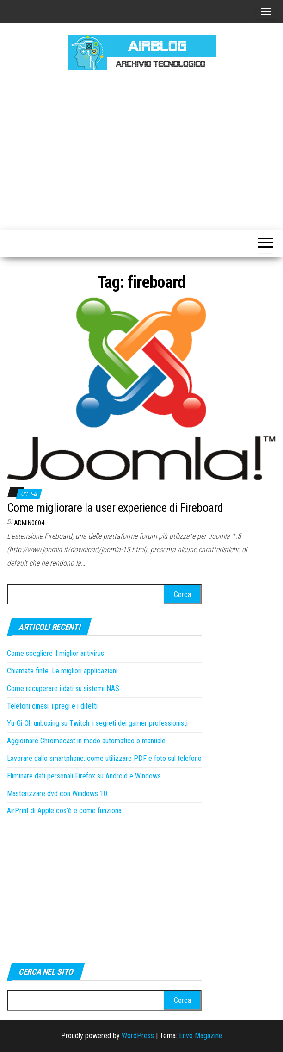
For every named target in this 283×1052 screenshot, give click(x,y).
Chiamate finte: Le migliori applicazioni (62, 670)
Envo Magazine (200, 1035)
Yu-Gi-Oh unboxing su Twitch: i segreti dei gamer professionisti (97, 723)
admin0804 (29, 523)
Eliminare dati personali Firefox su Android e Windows (84, 776)
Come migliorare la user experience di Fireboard (115, 508)
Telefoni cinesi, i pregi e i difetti (52, 706)
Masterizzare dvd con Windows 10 (57, 793)
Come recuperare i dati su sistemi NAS (63, 688)
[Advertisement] (145, 148)
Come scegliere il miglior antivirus (55, 653)
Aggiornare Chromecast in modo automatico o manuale (86, 740)
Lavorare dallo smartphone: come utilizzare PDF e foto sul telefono (104, 758)
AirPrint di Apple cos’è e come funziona (64, 810)
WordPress (138, 1035)
